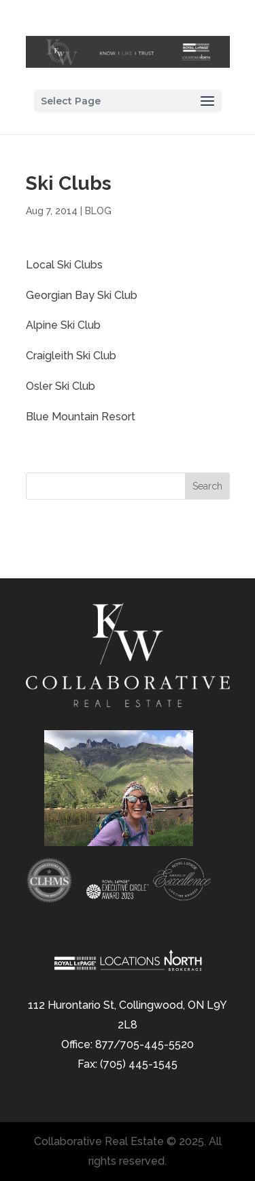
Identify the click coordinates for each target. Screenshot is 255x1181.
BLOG (98, 210)
